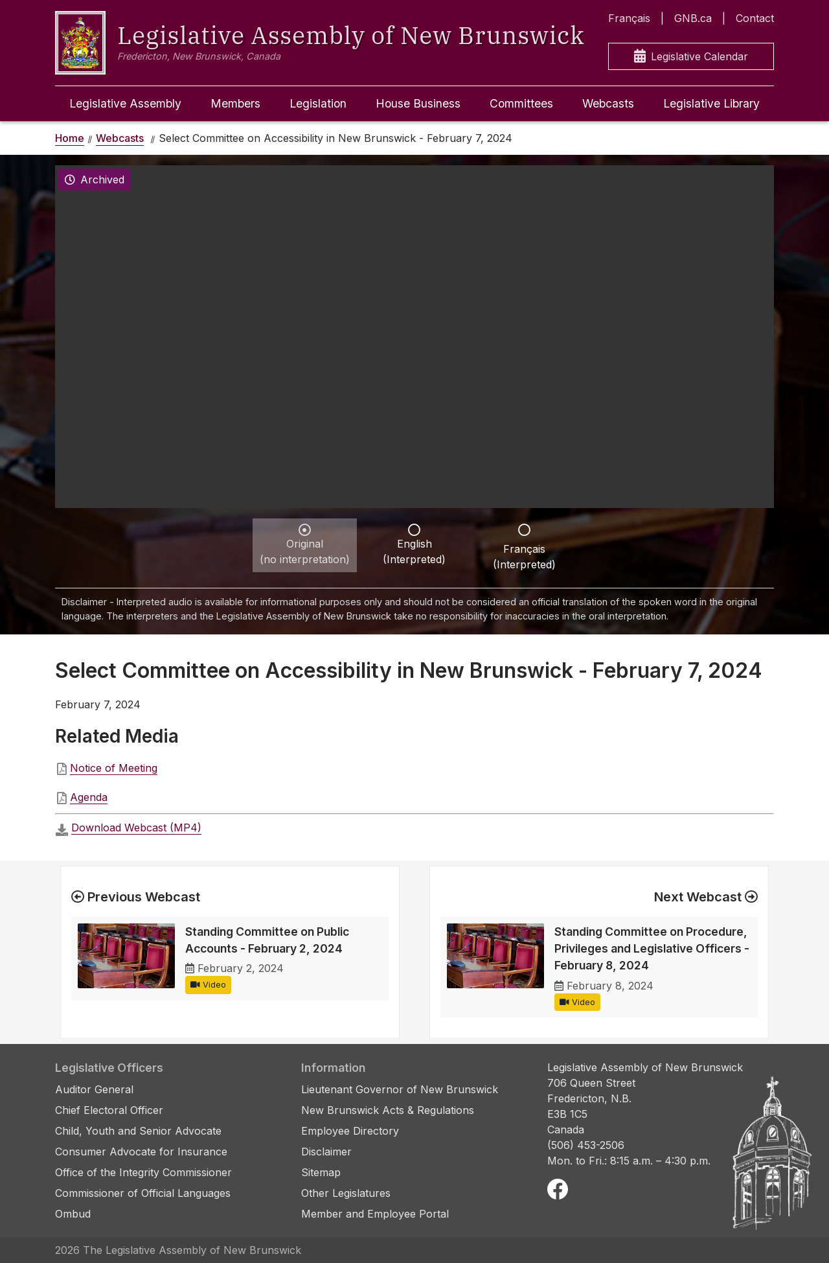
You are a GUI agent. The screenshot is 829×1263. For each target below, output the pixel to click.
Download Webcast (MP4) (136, 827)
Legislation (318, 103)
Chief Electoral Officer (109, 1110)
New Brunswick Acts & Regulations (387, 1110)
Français (629, 18)
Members (235, 103)
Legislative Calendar (691, 57)
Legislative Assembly (125, 103)
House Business (418, 103)
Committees (521, 103)
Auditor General (94, 1089)
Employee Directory (350, 1130)
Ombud (73, 1213)
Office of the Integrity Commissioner (143, 1172)
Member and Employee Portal (375, 1213)
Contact (755, 18)
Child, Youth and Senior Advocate (138, 1130)
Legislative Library (711, 103)
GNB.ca (693, 18)
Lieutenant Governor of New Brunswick (399, 1089)
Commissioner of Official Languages (143, 1193)
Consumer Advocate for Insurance (141, 1151)
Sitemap (321, 1172)
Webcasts (608, 103)
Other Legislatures (346, 1193)
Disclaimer (326, 1151)
